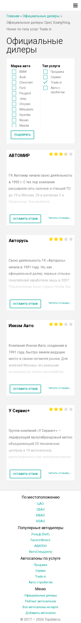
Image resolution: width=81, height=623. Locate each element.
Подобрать (22, 134)
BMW (23, 71)
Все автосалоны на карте (40, 607)
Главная (12, 16)
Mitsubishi (26, 109)
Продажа (57, 71)
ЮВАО (40, 515)
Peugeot (25, 93)
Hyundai (24, 115)
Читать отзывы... (59, 217)
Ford (22, 88)
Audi (22, 77)
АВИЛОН (40, 546)
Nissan (24, 120)
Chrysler (25, 104)
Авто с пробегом (58, 90)
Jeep (22, 98)
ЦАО (40, 503)
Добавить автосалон (40, 613)
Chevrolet (26, 82)
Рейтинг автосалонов (40, 601)
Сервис (56, 77)
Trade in (56, 82)
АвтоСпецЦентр (40, 551)
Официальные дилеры (41, 16)
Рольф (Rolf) (40, 534)
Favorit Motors (40, 540)
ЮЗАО (40, 521)
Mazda (24, 125)
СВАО (41, 509)
